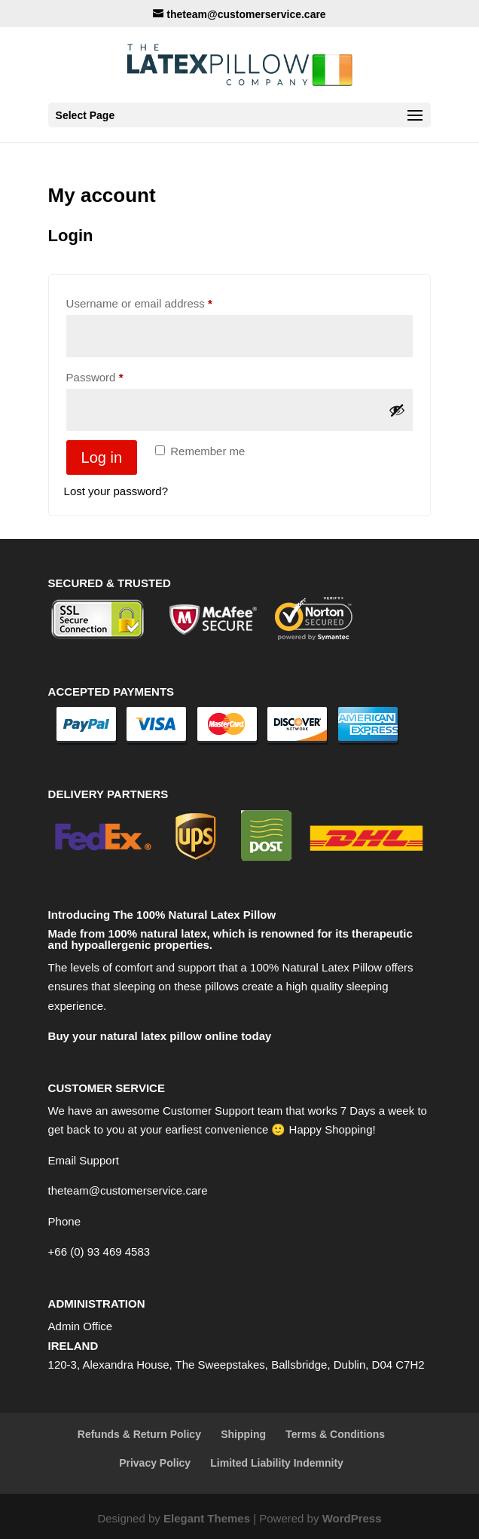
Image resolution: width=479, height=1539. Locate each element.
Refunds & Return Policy (139, 1434)
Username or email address (162, 301)
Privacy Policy (155, 1463)
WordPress (352, 1518)
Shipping (243, 1434)
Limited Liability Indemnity (276, 1463)
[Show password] (397, 410)
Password (117, 375)
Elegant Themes (206, 1518)
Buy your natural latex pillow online (143, 1036)
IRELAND (73, 1345)
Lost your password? (116, 491)
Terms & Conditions (335, 1434)
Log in (102, 457)
